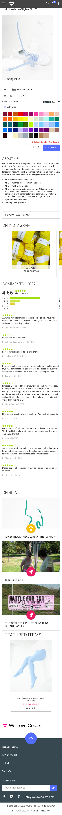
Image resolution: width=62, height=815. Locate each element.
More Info (31, 708)
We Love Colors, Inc (27, 806)
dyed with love (19, 811)
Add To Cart (51, 147)
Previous (4, 253)
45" (17, 96)
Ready (54, 102)
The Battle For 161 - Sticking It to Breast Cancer (26, 624)
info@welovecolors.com (40, 797)
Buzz (18, 215)
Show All (47, 102)
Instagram (10, 215)
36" (11, 96)
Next (58, 253)
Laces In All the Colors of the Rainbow (30, 536)
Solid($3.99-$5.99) (10, 102)
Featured (26, 215)
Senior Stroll (14, 580)
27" (5, 96)
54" (22, 96)
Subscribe (8, 780)
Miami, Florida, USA (41, 811)
